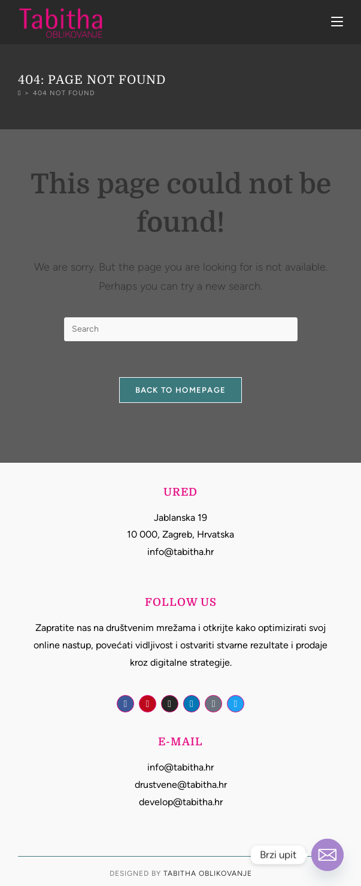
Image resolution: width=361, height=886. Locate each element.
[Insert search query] (181, 329)
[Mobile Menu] (337, 22)
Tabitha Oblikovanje (207, 873)
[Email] (327, 855)
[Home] (19, 93)
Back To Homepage (180, 390)
